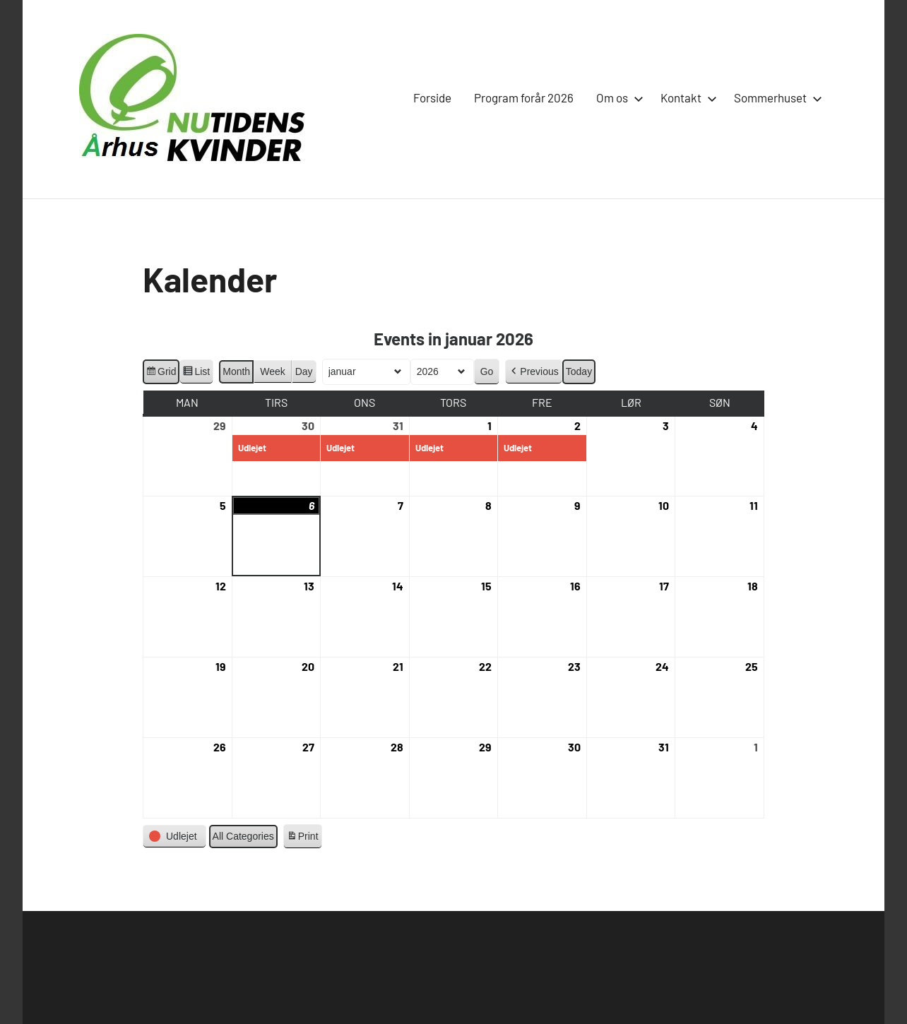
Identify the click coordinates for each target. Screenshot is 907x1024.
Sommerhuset (775, 97)
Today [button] (579, 371)
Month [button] (236, 371)
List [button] (196, 373)
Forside (432, 97)
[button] (533, 371)
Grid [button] (161, 373)
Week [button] (272, 371)
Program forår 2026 (524, 97)
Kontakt (685, 97)
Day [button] (304, 371)
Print (302, 838)
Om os (617, 97)
